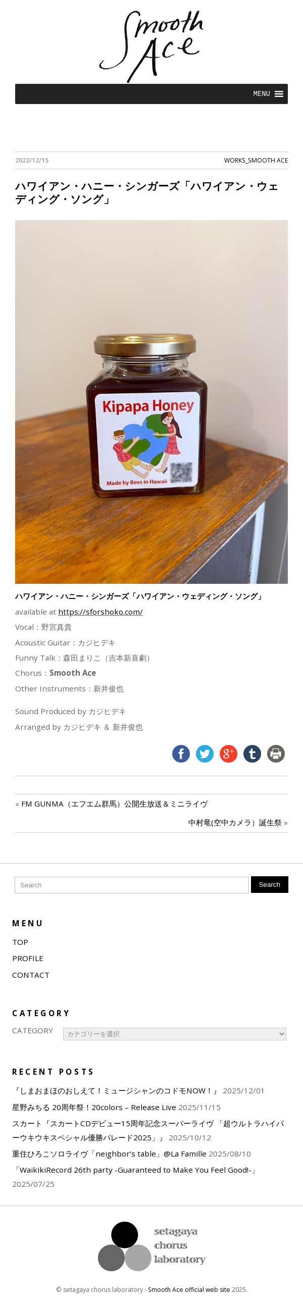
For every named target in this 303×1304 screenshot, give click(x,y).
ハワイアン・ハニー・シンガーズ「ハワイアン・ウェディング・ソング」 (147, 192)
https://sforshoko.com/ (100, 612)
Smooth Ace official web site (189, 1289)
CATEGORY (32, 1030)
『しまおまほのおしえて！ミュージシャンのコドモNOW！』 (116, 1090)
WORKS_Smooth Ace (256, 160)
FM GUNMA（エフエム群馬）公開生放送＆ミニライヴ (114, 803)
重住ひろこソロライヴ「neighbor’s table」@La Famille (109, 1153)
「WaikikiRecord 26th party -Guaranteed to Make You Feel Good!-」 (135, 1170)
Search (269, 884)
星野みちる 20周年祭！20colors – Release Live (94, 1107)
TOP (20, 942)
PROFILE (27, 958)
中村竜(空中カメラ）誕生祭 (235, 822)
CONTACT (30, 975)
